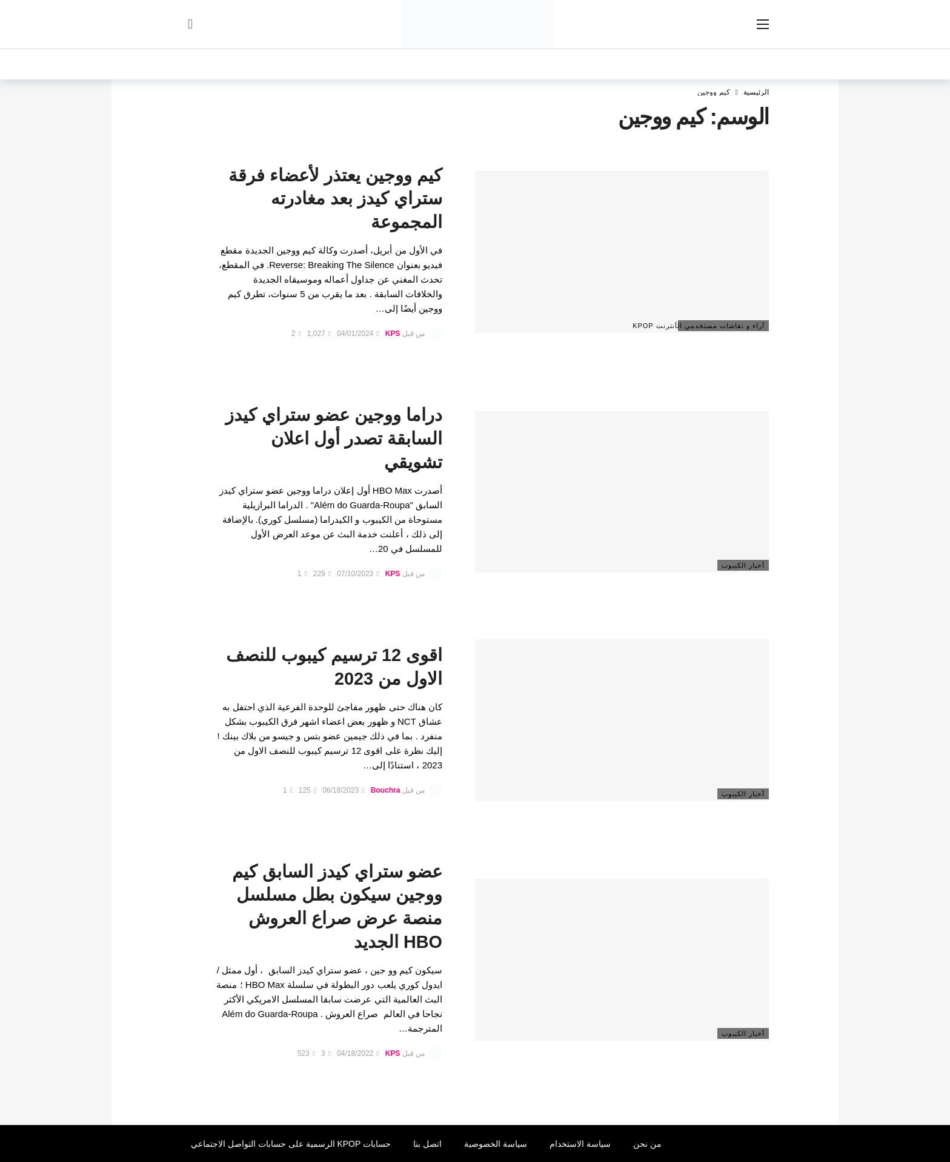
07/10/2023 (358, 573)
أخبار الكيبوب (743, 565)
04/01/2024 (358, 333)
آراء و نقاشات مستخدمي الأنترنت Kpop (721, 325)
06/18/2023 (343, 790)
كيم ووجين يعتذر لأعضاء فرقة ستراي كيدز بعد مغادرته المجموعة (335, 199)
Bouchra (385, 790)
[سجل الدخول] (190, 24)
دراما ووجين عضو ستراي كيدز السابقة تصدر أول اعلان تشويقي (333, 438)
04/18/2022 (358, 1053)
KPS (392, 333)
